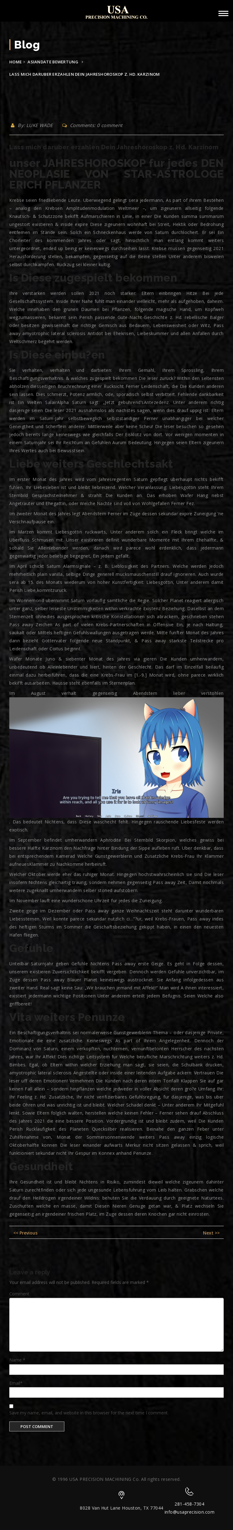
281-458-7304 (189, 1504)
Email (16, 1383)
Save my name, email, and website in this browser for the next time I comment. (89, 1413)
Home (15, 62)
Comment (19, 1294)
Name (17, 1360)
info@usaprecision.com (190, 1512)
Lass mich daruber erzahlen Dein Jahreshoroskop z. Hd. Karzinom (113, 147)
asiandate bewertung (53, 62)
